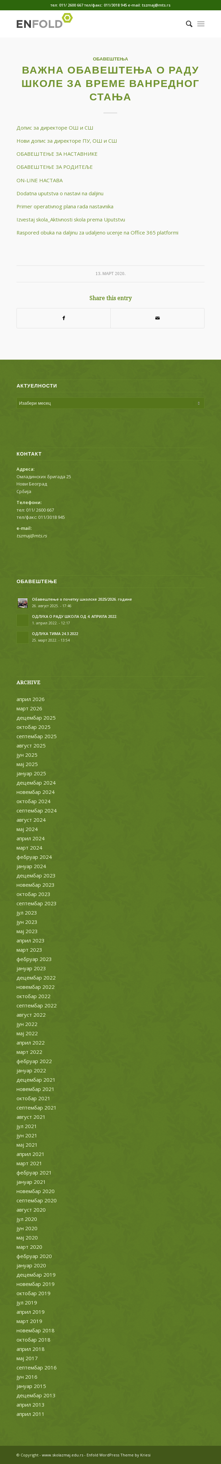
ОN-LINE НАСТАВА (39, 180)
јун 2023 (26, 921)
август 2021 (31, 1116)
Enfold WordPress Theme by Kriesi (119, 1454)
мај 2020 (27, 1237)
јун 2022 (26, 1023)
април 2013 (30, 1404)
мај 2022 (27, 1033)
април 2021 (30, 1153)
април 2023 (30, 940)
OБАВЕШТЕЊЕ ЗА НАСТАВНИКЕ (57, 153)
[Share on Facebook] (63, 318)
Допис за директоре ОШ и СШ (54, 127)
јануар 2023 (31, 968)
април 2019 (30, 1311)
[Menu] (201, 23)
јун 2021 (26, 1135)
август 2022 (31, 1014)
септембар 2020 (36, 1200)
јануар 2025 (31, 773)
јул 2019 (26, 1302)
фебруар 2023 (34, 958)
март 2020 (29, 1246)
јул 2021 (26, 1126)
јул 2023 (26, 912)
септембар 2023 (36, 903)
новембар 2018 (35, 1330)
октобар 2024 (33, 801)
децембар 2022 (36, 977)
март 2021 (29, 1163)
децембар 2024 (36, 782)
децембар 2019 (36, 1274)
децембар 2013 (36, 1395)
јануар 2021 (31, 1181)
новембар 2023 (35, 884)
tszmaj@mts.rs (31, 536)
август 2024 (31, 819)
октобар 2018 (33, 1339)
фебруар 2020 (34, 1256)
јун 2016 (26, 1376)
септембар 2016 (36, 1367)
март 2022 (29, 1051)
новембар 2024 (35, 791)
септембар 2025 (36, 736)
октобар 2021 (33, 1098)
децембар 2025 (36, 717)
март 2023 (29, 949)
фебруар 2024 (34, 856)
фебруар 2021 (34, 1172)
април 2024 (30, 838)
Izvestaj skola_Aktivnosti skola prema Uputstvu (70, 219)
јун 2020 (26, 1228)
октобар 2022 (33, 996)
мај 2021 (27, 1144)
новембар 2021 (35, 1088)
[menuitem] (185, 23)
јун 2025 (26, 754)
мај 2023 (27, 931)
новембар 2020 (35, 1191)
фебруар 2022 (34, 1061)
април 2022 (30, 1042)
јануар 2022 (31, 1070)
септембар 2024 (36, 810)
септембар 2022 (36, 1005)
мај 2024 (27, 829)
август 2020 (31, 1209)
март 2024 (29, 847)
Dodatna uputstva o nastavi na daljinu (59, 193)
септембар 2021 (36, 1107)
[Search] (185, 23)
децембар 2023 (36, 875)
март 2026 (29, 708)
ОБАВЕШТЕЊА (110, 59)
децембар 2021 (36, 1079)
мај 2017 (27, 1358)
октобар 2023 (33, 894)
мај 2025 (27, 764)
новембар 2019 (35, 1283)
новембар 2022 (35, 986)
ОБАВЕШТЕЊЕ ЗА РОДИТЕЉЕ (54, 166)
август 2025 (31, 745)
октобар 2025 (33, 726)
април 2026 (30, 699)
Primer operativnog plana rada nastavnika (64, 206)
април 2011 (30, 1413)
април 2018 (30, 1348)
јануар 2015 (31, 1386)
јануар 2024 (31, 866)
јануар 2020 (31, 1265)
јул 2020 (26, 1218)
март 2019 (29, 1321)
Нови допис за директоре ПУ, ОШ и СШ (66, 140)
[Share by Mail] (157, 318)
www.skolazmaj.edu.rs (62, 1454)
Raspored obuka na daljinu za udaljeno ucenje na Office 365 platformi (97, 232)
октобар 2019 (33, 1293)
